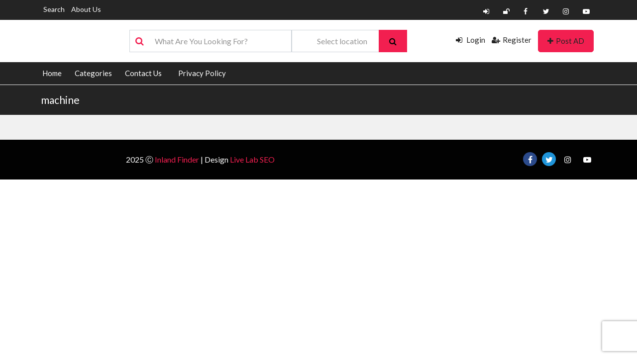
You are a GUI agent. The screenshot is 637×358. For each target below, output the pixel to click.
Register (511, 39)
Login (470, 39)
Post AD (565, 40)
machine (60, 99)
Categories (93, 73)
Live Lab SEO (252, 159)
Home (52, 73)
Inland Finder (177, 159)
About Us (86, 9)
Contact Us (143, 73)
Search (54, 9)
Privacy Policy (202, 73)
